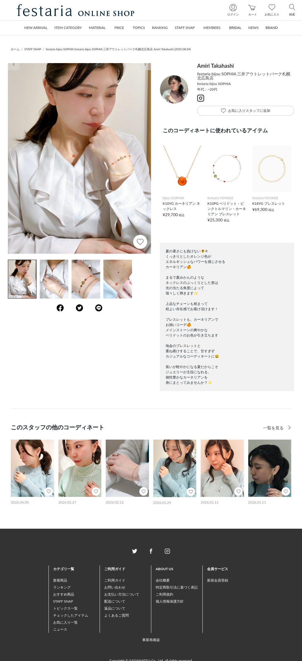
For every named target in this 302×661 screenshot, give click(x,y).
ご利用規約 (164, 594)
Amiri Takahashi (215, 66)
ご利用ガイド (114, 580)
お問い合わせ (114, 587)
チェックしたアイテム (70, 615)
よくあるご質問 (116, 615)
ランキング (62, 587)
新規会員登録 (217, 580)
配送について (114, 601)
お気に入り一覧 (65, 622)
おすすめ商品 (63, 594)
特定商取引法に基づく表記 (177, 587)
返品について (114, 608)
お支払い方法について (121, 594)
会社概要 (163, 580)
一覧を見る (274, 427)
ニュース (60, 629)
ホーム (15, 49)
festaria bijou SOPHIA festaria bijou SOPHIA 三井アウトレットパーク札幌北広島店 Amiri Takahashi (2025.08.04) (118, 49)
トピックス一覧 (65, 608)
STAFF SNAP (33, 49)
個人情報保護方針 (170, 601)
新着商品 (60, 580)
